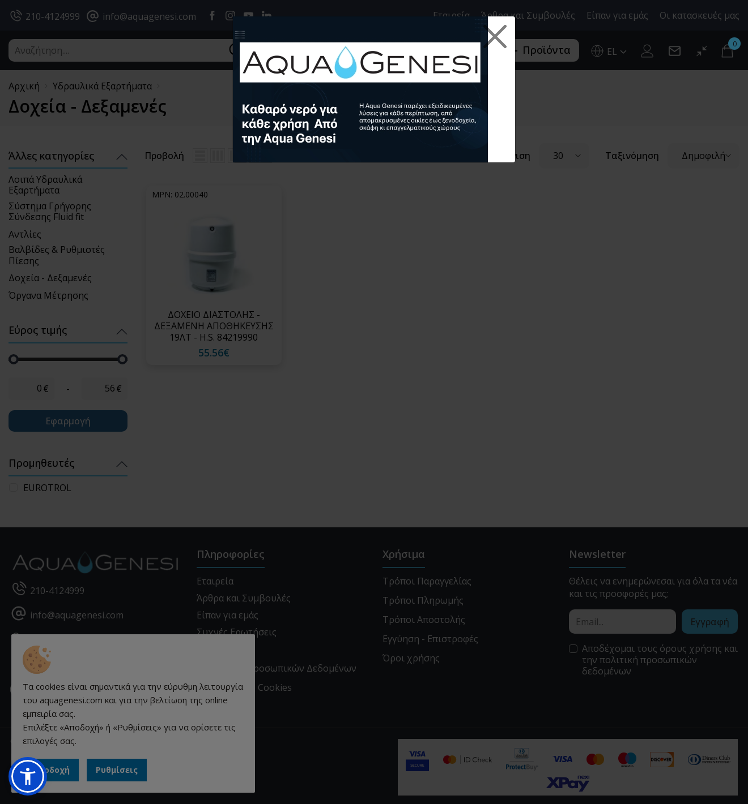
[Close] (495, 36)
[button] (27, 776)
